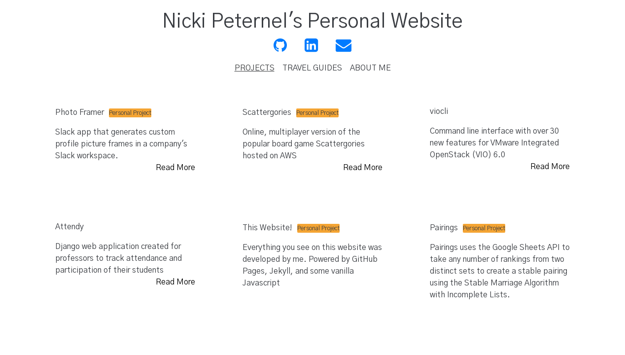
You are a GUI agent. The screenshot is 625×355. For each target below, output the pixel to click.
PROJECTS (255, 68)
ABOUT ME (370, 68)
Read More (175, 168)
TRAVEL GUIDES (312, 68)
